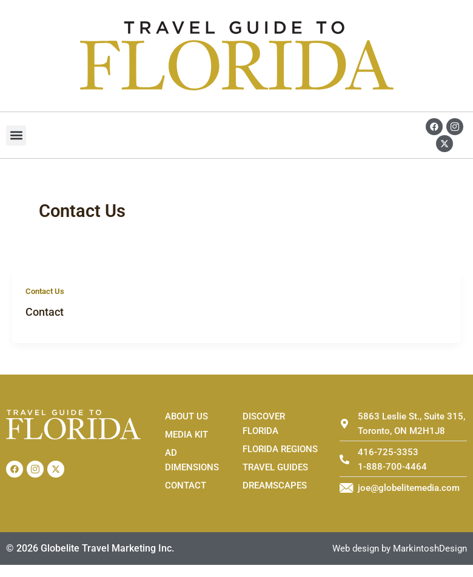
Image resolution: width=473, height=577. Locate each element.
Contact (44, 311)
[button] (16, 135)
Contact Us (44, 291)
